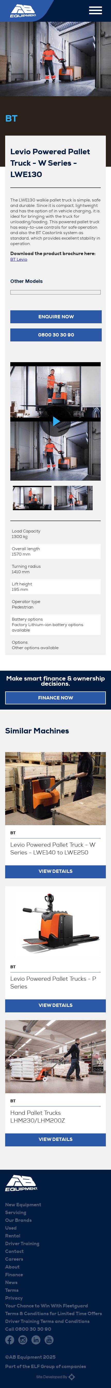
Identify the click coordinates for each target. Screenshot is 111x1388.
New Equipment (23, 1205)
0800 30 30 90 (56, 335)
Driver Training (22, 1243)
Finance (14, 1275)
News (11, 1282)
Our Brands (18, 1220)
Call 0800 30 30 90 (28, 1329)
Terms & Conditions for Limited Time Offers (53, 1313)
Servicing (15, 1212)
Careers (14, 1259)
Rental (12, 1236)
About (12, 1267)
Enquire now (56, 317)
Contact (14, 1251)
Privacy (14, 1298)
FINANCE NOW (55, 698)
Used (11, 1228)
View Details (56, 871)
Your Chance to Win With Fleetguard (46, 1306)
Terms (12, 1290)
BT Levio (18, 259)
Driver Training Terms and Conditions (47, 1321)
